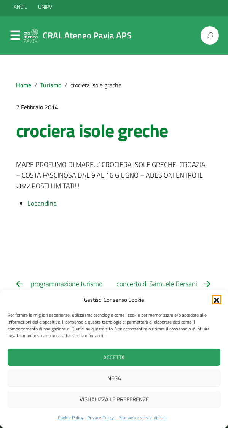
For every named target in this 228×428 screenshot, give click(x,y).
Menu (15, 35)
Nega (114, 378)
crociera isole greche (92, 130)
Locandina (42, 203)
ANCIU (21, 7)
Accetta (114, 357)
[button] (216, 299)
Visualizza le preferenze (114, 399)
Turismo (50, 85)
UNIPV (45, 7)
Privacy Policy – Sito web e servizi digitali (127, 417)
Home (23, 85)
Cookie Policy (70, 417)
